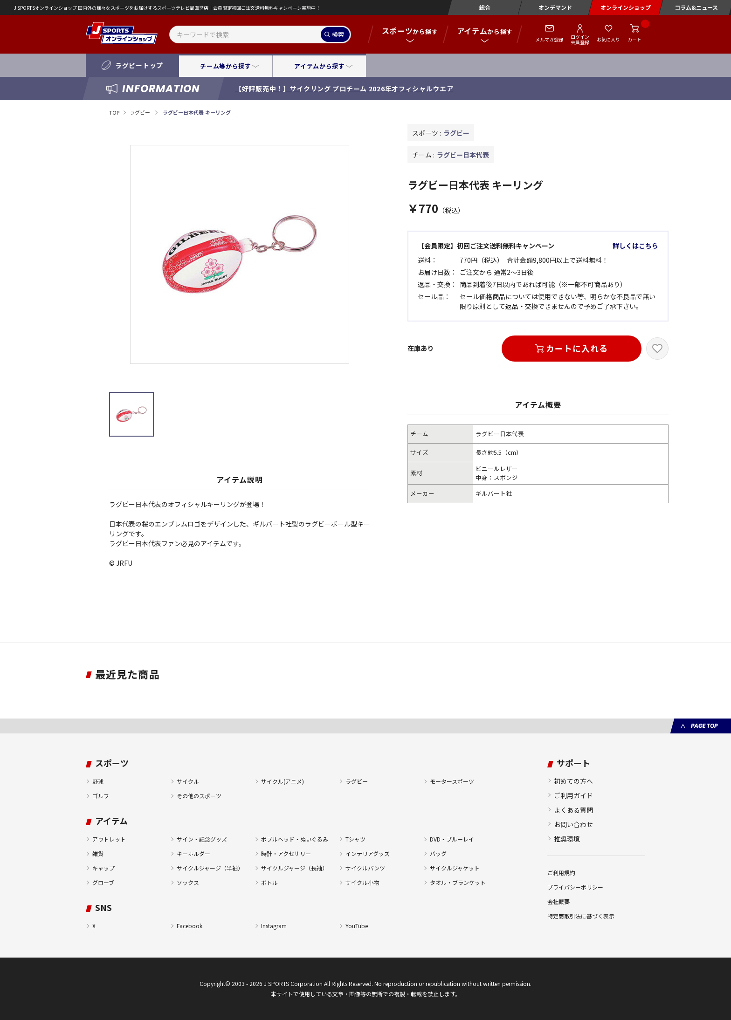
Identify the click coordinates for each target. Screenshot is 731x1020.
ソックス (188, 882)
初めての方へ (573, 781)
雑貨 (97, 853)
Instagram (274, 926)
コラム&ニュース (696, 7)
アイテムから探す (319, 66)
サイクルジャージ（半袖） (210, 868)
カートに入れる (576, 348)
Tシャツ (355, 839)
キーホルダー (193, 853)
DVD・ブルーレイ (452, 839)
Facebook (189, 926)
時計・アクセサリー (286, 853)
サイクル (188, 781)
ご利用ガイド (573, 795)
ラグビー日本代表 (463, 154)
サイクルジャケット (455, 868)
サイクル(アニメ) (282, 781)
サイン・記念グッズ (202, 839)
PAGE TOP (704, 726)
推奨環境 (567, 838)
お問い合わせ (573, 824)
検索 (338, 34)
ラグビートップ (139, 65)
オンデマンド (555, 7)
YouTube (356, 926)
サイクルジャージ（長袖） (294, 868)
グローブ (103, 882)
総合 (484, 7)
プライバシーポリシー (575, 887)
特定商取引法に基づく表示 (580, 916)
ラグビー (140, 112)
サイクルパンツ (365, 868)
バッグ (438, 853)
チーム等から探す (225, 66)
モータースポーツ (452, 781)
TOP (114, 112)
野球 (97, 781)
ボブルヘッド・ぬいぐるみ (294, 839)
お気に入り (608, 39)
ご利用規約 (561, 872)
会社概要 (558, 901)
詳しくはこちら (635, 245)
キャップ (103, 868)
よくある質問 (573, 810)
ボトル (269, 882)
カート (634, 39)
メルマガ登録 (549, 39)
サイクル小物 (362, 882)
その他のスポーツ (199, 796)
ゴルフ (100, 796)
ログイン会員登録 (580, 39)
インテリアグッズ (367, 853)
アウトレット (109, 839)
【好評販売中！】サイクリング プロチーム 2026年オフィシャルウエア (344, 88)
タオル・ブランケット (458, 882)
